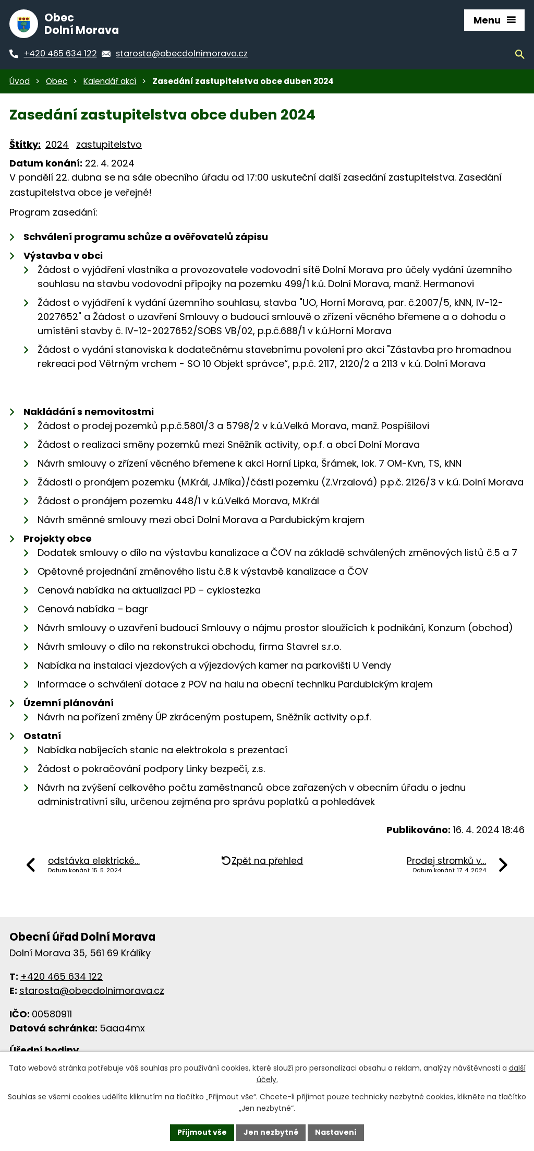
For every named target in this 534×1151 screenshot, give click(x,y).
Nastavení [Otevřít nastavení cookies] (336, 1132)
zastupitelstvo (109, 144)
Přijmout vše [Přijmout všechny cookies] (202, 1132)
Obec (56, 81)
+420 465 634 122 (61, 976)
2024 (57, 144)
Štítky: (25, 144)
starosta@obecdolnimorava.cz (91, 990)
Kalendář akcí (109, 81)
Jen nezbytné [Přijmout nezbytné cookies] (271, 1132)
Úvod (19, 81)
